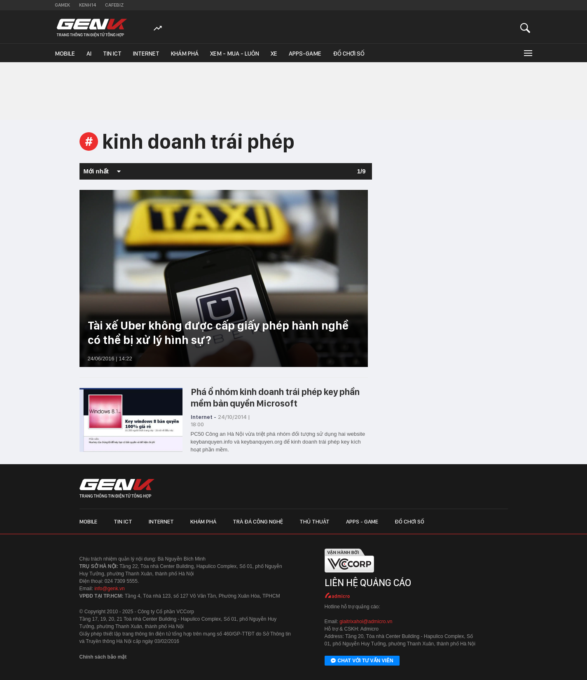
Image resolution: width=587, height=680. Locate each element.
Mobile (65, 53)
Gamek (62, 5)
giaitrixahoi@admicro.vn (365, 621)
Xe (274, 53)
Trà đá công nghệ (258, 521)
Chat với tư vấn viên (362, 661)
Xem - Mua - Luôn (234, 53)
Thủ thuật (314, 521)
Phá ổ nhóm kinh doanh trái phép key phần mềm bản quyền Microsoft (275, 397)
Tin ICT (112, 53)
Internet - (203, 417)
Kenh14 (87, 5)
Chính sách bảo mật (103, 657)
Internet (146, 53)
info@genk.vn (109, 588)
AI (89, 53)
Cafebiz (114, 5)
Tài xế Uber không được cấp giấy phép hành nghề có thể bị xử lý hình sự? (218, 332)
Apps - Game (362, 521)
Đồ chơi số (349, 53)
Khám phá (185, 53)
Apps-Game (305, 53)
